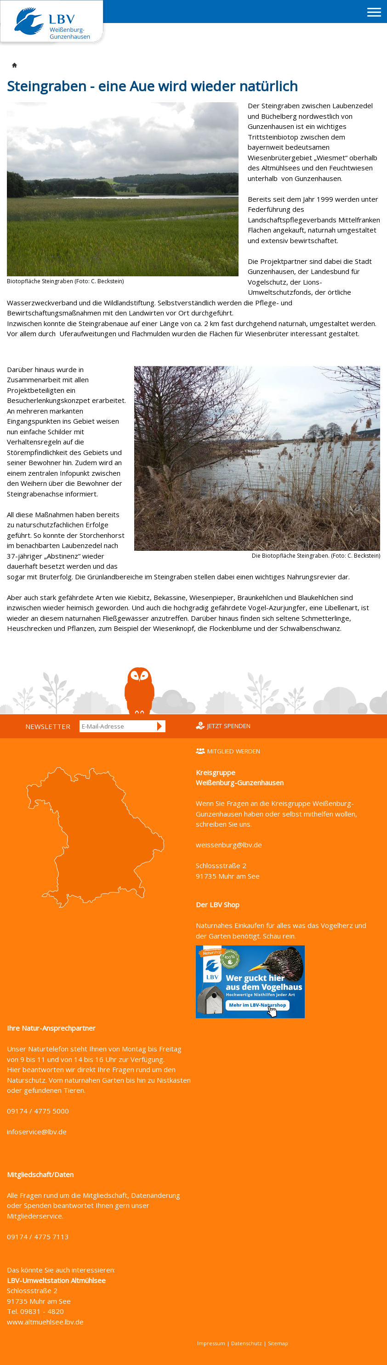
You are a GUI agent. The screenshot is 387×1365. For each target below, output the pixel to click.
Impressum (211, 1343)
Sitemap (278, 1343)
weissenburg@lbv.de (229, 844)
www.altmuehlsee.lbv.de (45, 1321)
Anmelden (159, 726)
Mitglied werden (233, 751)
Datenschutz (246, 1343)
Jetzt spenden (228, 726)
